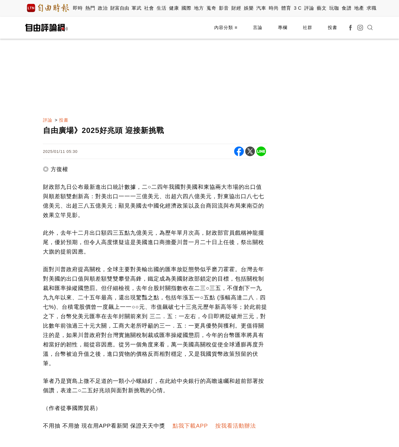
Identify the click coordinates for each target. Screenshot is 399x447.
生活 (161, 8)
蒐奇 (211, 8)
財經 (236, 8)
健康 (174, 8)
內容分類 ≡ (225, 27)
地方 (199, 8)
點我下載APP (190, 426)
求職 (371, 8)
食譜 (346, 8)
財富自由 (119, 8)
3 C (297, 8)
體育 (286, 8)
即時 (78, 8)
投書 (332, 27)
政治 (103, 8)
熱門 (90, 8)
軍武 (136, 8)
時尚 (273, 8)
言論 (257, 27)
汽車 (261, 8)
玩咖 (334, 8)
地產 (359, 8)
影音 (224, 8)
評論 (309, 8)
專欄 (282, 27)
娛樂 (249, 8)
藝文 (321, 8)
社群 (307, 27)
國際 (186, 8)
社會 (149, 8)
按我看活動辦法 (235, 426)
